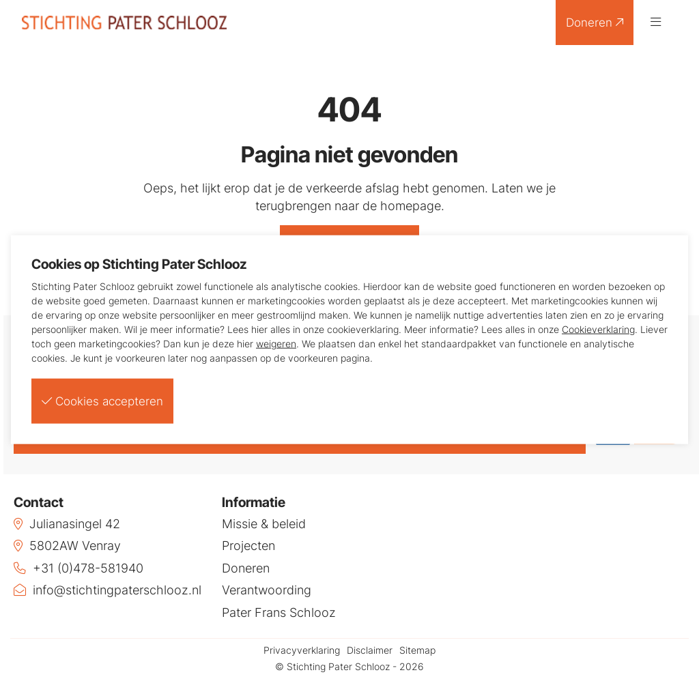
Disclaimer (370, 651)
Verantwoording (266, 591)
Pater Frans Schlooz (279, 613)
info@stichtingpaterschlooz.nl (107, 590)
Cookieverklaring (598, 329)
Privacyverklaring (301, 651)
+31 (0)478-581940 (78, 569)
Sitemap (417, 651)
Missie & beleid (264, 524)
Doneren (594, 22)
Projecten (248, 546)
